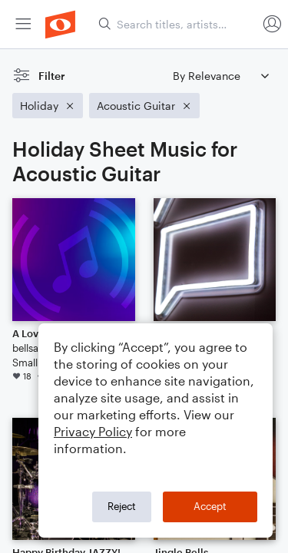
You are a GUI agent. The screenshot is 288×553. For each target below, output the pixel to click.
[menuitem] (23, 24)
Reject (122, 506)
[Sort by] (220, 76)
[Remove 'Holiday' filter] (47, 105)
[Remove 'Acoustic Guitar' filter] (144, 105)
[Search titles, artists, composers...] (177, 24)
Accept (210, 506)
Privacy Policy (93, 431)
